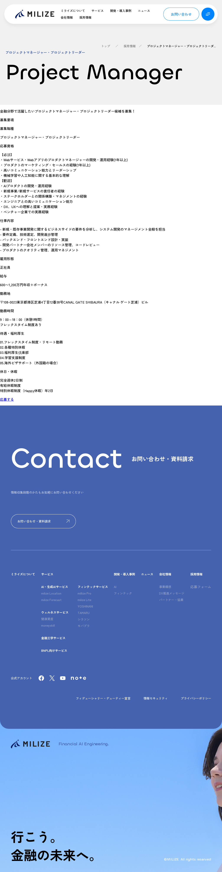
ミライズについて (73, 10)
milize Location (51, 593)
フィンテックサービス (93, 587)
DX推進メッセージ (171, 593)
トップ (105, 46)
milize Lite (84, 600)
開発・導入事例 (120, 10)
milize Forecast (51, 600)
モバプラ (84, 626)
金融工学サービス (53, 638)
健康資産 (47, 619)
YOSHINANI (85, 606)
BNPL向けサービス (54, 650)
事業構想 (165, 587)
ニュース (144, 10)
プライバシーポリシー (196, 698)
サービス (97, 10)
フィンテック (123, 593)
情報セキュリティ (156, 698)
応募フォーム (200, 586)
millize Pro (84, 593)
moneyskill (48, 625)
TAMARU (84, 613)
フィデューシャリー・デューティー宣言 (103, 698)
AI (115, 587)
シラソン (84, 619)
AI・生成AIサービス (54, 587)
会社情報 (67, 17)
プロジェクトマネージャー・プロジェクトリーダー (182, 46)
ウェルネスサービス (55, 612)
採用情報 (85, 17)
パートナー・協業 (171, 600)
